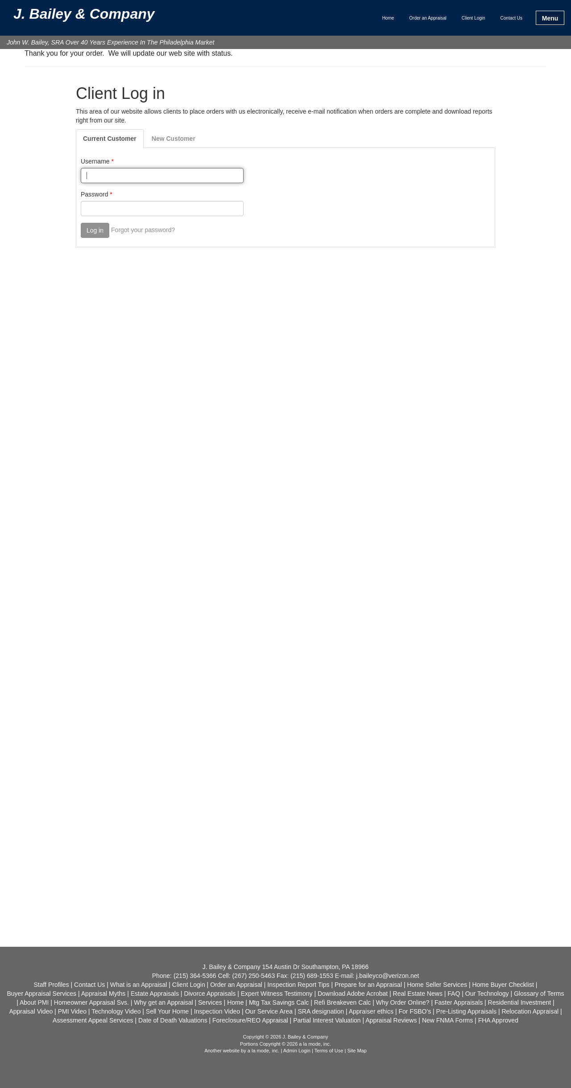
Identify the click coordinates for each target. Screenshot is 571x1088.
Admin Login (296, 1050)
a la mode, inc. (264, 1050)
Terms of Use (328, 1050)
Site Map (356, 1050)
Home (388, 18)
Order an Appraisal (427, 18)
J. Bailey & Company (84, 14)
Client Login (473, 18)
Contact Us (511, 18)
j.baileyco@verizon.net (387, 975)
